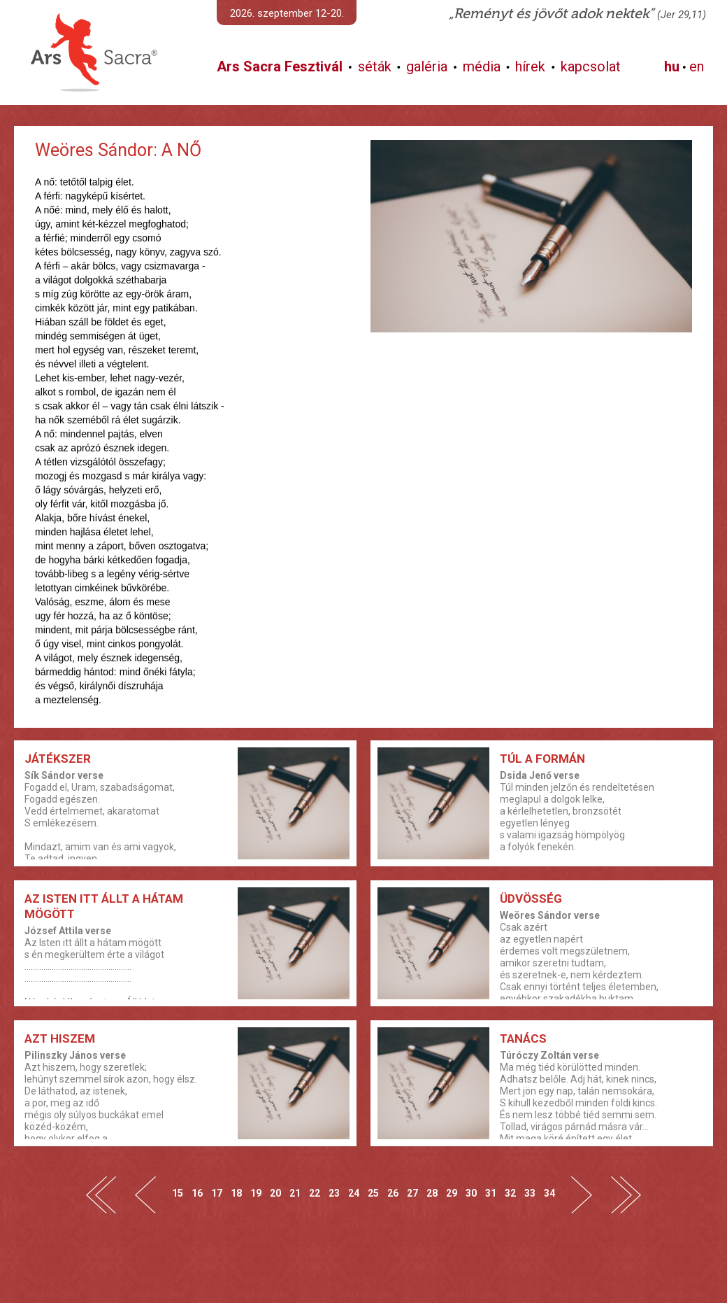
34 (549, 1193)
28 (432, 1193)
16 (197, 1193)
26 (392, 1193)
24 (353, 1193)
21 (295, 1193)
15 (177, 1193)
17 (216, 1193)
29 (451, 1193)
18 (236, 1193)
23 (334, 1193)
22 (314, 1193)
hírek (530, 66)
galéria (426, 66)
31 (490, 1193)
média (482, 66)
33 (529, 1193)
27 (412, 1193)
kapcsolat (591, 66)
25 (373, 1193)
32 (510, 1193)
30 (471, 1193)
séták (374, 66)
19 (255, 1193)
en (696, 66)
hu (671, 66)
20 (275, 1193)
